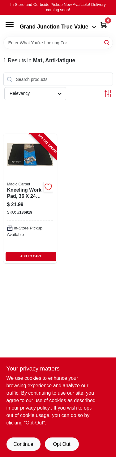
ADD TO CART (31, 256)
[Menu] (10, 24)
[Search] (107, 42)
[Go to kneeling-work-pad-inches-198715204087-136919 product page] (30, 198)
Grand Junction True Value (58, 27)
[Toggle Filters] (108, 93)
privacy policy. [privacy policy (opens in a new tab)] (35, 407)
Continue (23, 444)
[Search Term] (58, 43)
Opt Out (61, 444)
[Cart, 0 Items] (104, 25)
